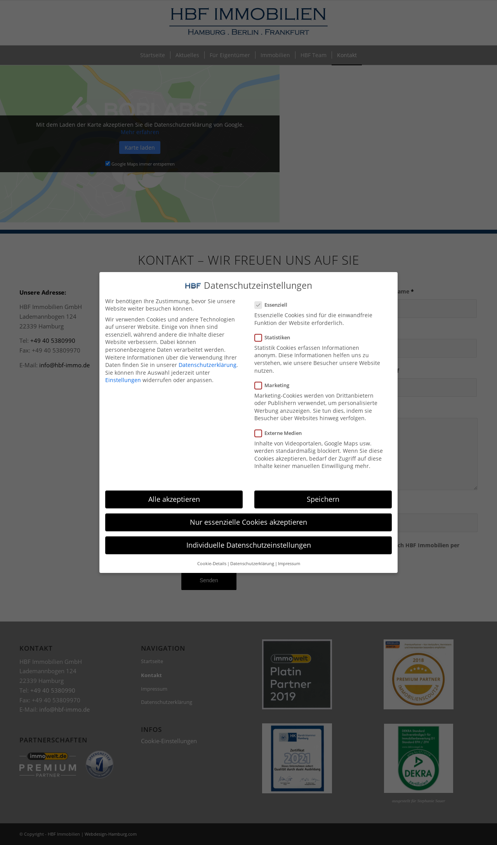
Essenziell (274, 296)
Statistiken (275, 328)
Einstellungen (123, 371)
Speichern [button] (323, 490)
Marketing (275, 376)
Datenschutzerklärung (207, 356)
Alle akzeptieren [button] (174, 490)
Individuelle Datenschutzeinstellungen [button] (248, 536)
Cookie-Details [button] (211, 554)
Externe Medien (281, 424)
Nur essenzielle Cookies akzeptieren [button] (248, 513)
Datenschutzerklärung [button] (252, 554)
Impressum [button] (289, 554)
